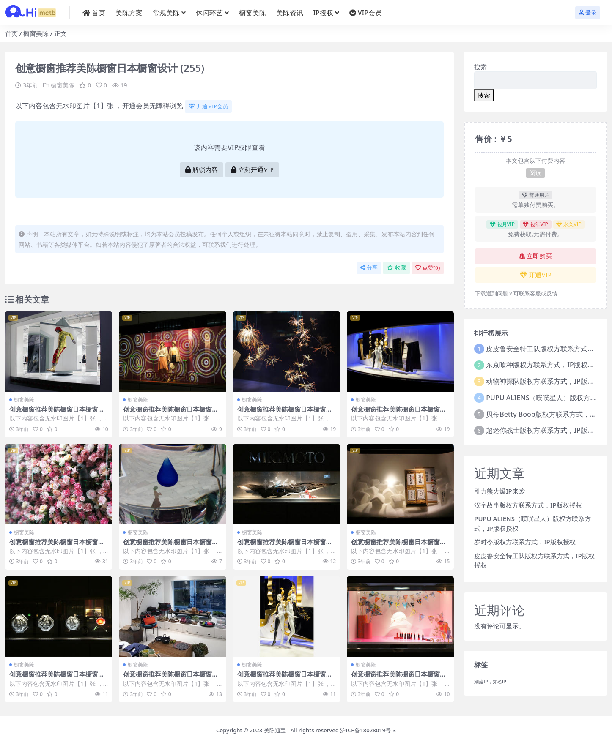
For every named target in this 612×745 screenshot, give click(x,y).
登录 (587, 12)
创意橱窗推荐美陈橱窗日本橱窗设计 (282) (398, 678)
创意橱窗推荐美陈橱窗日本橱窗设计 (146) (284, 413)
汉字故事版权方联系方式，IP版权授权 (528, 505)
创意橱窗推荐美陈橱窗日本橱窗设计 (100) (284, 546)
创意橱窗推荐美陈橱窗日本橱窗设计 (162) (56, 546)
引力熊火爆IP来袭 (499, 491)
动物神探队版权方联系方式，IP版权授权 (546, 381)
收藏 (396, 268)
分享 (369, 268)
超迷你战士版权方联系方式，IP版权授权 (546, 430)
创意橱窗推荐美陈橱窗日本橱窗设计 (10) (398, 413)
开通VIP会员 (208, 106)
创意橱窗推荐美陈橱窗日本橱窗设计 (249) (56, 413)
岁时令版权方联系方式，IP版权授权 (524, 542)
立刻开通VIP (252, 169)
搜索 (480, 67)
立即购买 (535, 256)
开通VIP (536, 275)
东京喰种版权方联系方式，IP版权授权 (543, 364)
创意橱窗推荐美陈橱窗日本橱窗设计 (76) (398, 546)
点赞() (427, 268)
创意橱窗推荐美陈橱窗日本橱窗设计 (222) (56, 678)
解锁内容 (201, 169)
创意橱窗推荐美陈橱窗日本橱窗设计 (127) (170, 678)
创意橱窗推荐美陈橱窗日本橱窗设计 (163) (170, 413)
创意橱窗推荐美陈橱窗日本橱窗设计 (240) (284, 678)
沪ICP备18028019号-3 (368, 730)
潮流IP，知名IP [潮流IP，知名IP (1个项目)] (490, 682)
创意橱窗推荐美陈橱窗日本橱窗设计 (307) (170, 546)
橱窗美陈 (36, 33)
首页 (11, 33)
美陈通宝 (275, 730)
